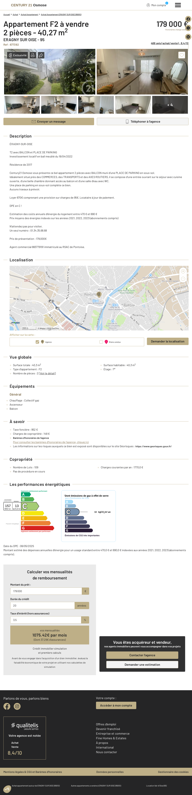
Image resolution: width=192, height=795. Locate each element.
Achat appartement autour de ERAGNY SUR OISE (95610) (36, 785)
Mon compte (156, 5)
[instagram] (17, 706)
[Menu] (178, 4)
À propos (102, 743)
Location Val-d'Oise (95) (156, 785)
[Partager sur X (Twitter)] (188, 28)
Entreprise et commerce (113, 733)
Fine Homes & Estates (111, 738)
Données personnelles (110, 771)
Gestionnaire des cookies (173, 771)
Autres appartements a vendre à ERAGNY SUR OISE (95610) (96, 785)
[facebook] (6, 706)
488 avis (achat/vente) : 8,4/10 (170, 43)
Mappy (42, 328)
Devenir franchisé (108, 729)
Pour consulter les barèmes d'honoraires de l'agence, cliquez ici (51, 442)
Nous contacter (106, 752)
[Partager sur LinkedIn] (188, 37)
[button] (32, 55)
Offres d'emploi (106, 724)
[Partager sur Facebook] (188, 19)
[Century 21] (29, 5)
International (105, 747)
